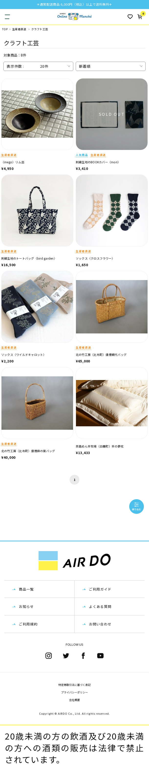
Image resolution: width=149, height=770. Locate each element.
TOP (5, 29)
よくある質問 (100, 606)
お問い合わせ (100, 624)
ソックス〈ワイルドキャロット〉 (23, 354)
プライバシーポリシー (74, 692)
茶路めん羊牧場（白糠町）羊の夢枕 (100, 446)
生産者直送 (19, 29)
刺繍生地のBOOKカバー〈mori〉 (98, 162)
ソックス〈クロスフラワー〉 (95, 258)
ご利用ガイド (100, 589)
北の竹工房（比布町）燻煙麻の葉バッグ (28, 451)
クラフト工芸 (39, 29)
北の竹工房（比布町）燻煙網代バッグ (101, 354)
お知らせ (26, 606)
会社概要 (74, 700)
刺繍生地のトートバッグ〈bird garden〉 (29, 258)
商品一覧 (26, 589)
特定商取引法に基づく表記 (74, 685)
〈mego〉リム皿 (12, 162)
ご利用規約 (28, 624)
